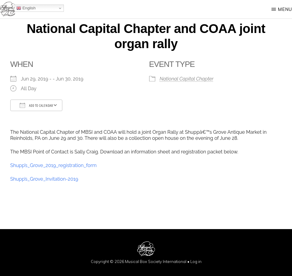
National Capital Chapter (187, 79)
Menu (285, 9)
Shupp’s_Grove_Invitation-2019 (44, 179)
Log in (196, 261)
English (25, 8)
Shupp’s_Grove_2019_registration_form (53, 165)
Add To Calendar (36, 105)
